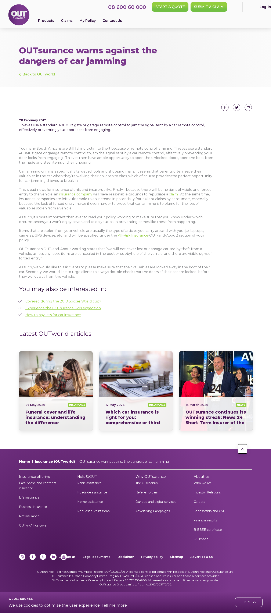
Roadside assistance (92, 492)
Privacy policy (152, 557)
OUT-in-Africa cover (33, 525)
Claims (67, 21)
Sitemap (176, 557)
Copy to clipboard (248, 107)
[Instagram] (22, 559)
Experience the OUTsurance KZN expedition (63, 308)
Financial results (205, 520)
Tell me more (114, 605)
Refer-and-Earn (147, 492)
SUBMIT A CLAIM (209, 7)
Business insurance (33, 507)
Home (24, 462)
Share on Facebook (225, 107)
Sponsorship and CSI (209, 511)
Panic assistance (89, 483)
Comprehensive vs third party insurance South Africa (136, 391)
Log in (265, 7)
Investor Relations (207, 492)
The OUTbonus (147, 483)
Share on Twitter (236, 107)
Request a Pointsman (93, 511)
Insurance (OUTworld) (55, 462)
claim (173, 194)
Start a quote (170, 7)
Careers (199, 502)
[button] (242, 449)
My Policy (87, 21)
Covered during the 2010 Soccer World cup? (63, 301)
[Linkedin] (53, 559)
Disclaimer (126, 557)
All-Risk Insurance (133, 235)
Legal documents (96, 557)
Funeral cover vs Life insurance (56, 391)
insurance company (75, 194)
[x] (43, 559)
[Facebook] (32, 559)
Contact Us (112, 21)
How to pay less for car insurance (53, 315)
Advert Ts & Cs (201, 557)
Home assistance (90, 502)
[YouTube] (64, 559)
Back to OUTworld (39, 74)
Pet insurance (29, 516)
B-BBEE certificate (208, 530)
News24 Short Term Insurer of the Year (216, 391)
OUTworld (201, 539)
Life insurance (29, 497)
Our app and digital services (156, 502)
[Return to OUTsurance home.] (18, 15)
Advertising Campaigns (153, 511)
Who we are (203, 483)
